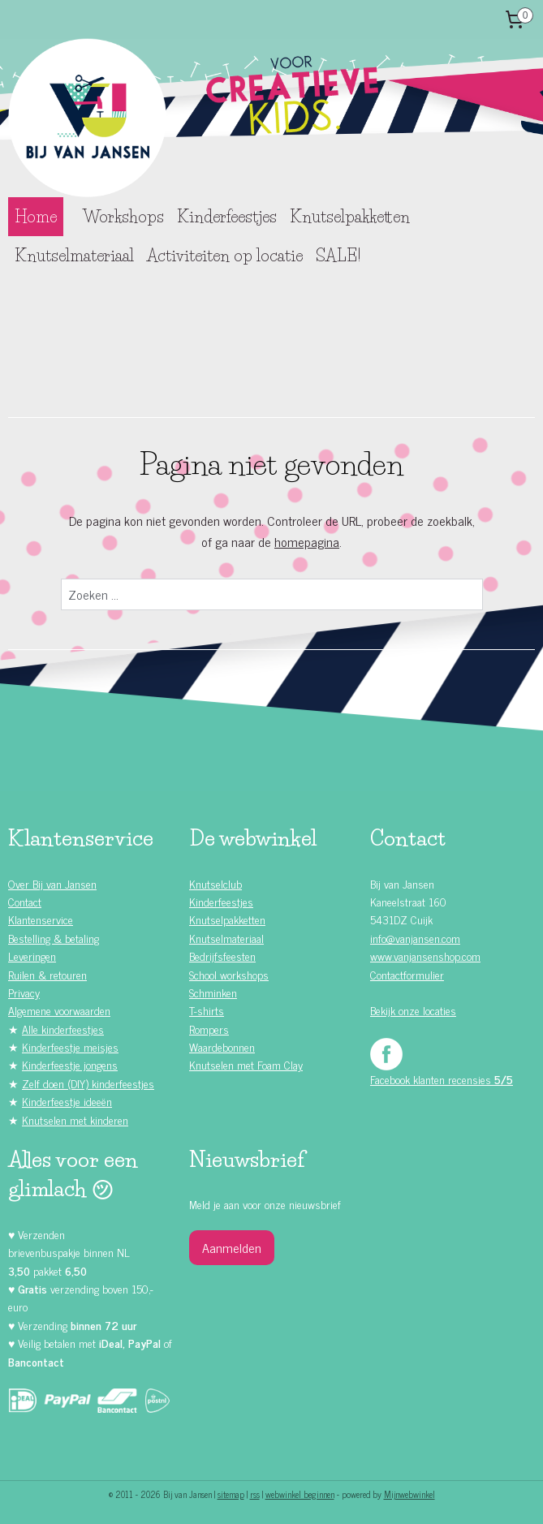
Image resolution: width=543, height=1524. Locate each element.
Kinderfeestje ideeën (67, 1100)
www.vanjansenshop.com (425, 955)
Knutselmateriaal (74, 255)
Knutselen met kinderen (75, 1119)
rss (255, 1494)
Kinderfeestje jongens (70, 1064)
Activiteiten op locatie (225, 255)
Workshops (123, 216)
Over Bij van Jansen (52, 883)
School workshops (229, 974)
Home (36, 216)
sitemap (231, 1494)
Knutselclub (215, 883)
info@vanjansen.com (415, 937)
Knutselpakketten (350, 216)
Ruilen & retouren (47, 974)
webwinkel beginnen (299, 1494)
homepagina (306, 541)
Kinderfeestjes (227, 216)
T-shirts (206, 1010)
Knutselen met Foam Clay (246, 1064)
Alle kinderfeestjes (63, 1028)
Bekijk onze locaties (413, 1010)
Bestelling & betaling (53, 937)
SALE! (338, 255)
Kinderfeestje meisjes (70, 1046)
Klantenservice (40, 919)
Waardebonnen (222, 1046)
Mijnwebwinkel (409, 1494)
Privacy (24, 992)
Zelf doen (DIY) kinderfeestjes (88, 1083)
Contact (24, 901)
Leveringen (32, 955)
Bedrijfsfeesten (222, 955)
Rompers (209, 1028)
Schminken (213, 992)
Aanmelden (231, 1247)
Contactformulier (407, 974)
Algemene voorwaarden (59, 1010)
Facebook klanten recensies (441, 1079)
